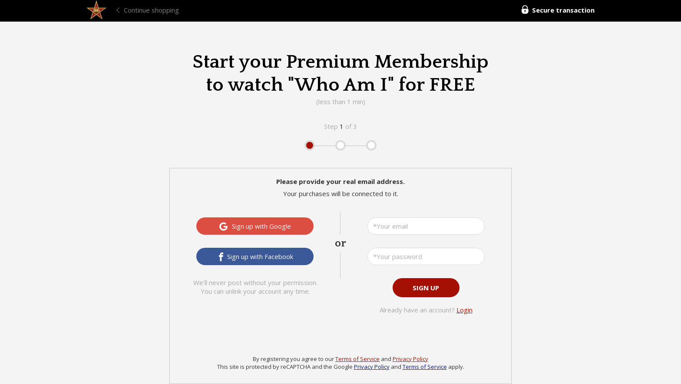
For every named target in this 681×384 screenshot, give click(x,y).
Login (464, 309)
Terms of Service (357, 359)
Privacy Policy (410, 359)
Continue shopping (151, 10)
